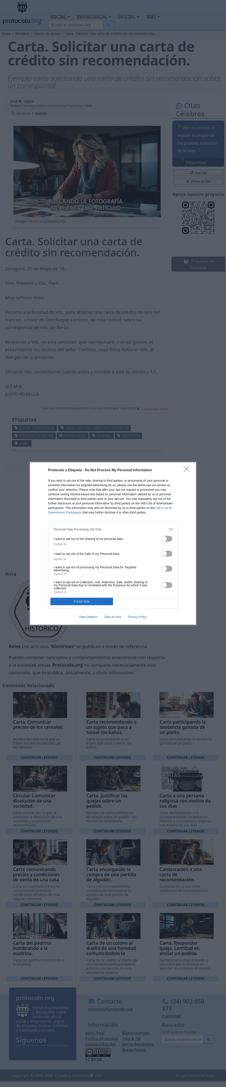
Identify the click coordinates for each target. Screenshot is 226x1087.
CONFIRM (82, 601)
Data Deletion (88, 617)
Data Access (112, 617)
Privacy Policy (137, 617)
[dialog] (113, 543)
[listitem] (113, 529)
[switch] (166, 539)
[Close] (188, 470)
